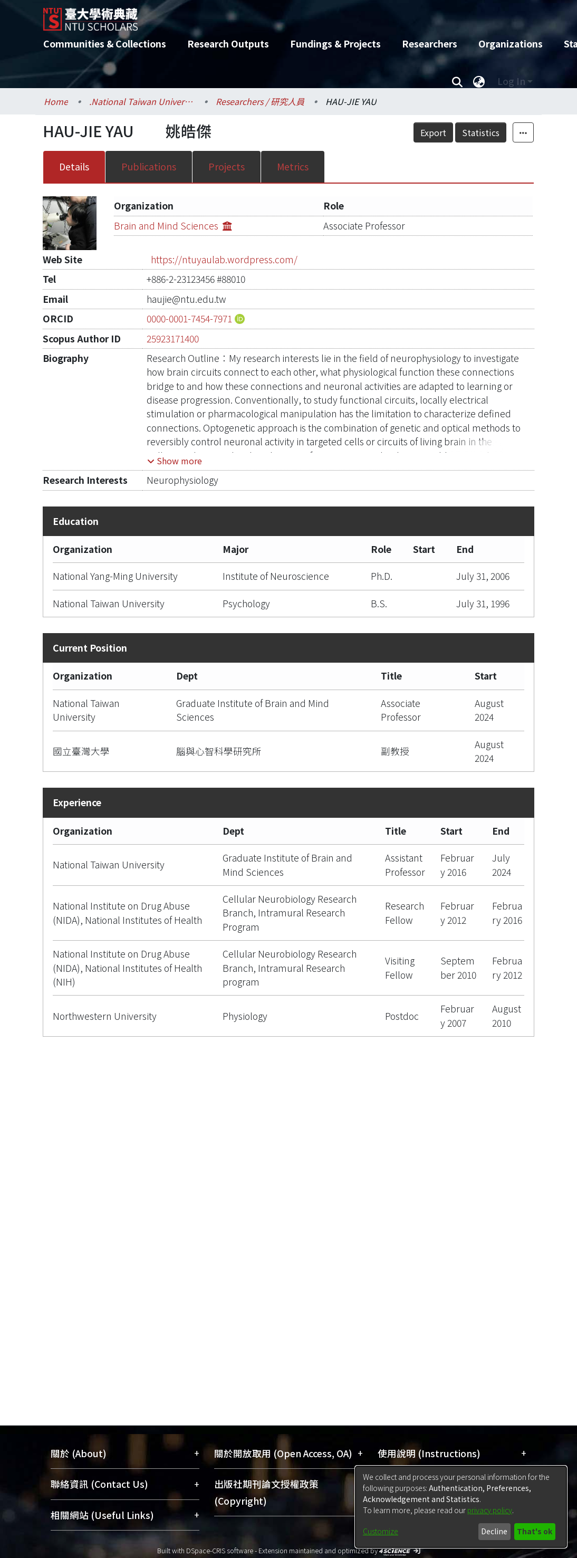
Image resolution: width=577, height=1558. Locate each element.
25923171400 (173, 338)
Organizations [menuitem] (510, 43)
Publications (148, 166)
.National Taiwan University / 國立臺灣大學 (142, 101)
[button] (175, 460)
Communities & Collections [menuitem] (104, 43)
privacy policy (489, 1510)
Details (74, 166)
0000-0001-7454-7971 (189, 318)
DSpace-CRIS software (219, 1550)
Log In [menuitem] (511, 81)
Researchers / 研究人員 (260, 101)
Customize (380, 1531)
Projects (226, 166)
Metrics (293, 166)
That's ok (534, 1531)
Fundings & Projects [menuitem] (335, 43)
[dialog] (460, 1506)
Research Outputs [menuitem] (228, 43)
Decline (494, 1531)
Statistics (480, 132)
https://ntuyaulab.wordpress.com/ (224, 259)
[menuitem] (479, 81)
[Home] (279, 15)
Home (56, 101)
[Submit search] (457, 81)
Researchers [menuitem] (429, 43)
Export (433, 132)
